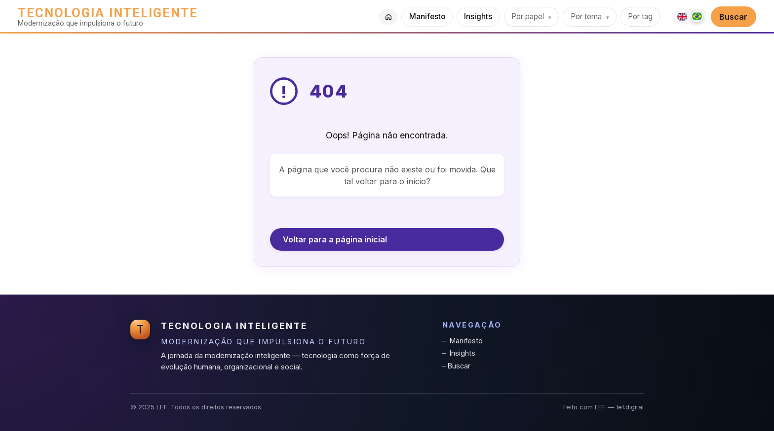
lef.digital (630, 407)
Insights (478, 16)
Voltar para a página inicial (335, 239)
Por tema (587, 16)
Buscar (733, 17)
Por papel (528, 16)
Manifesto (427, 16)
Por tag (640, 16)
